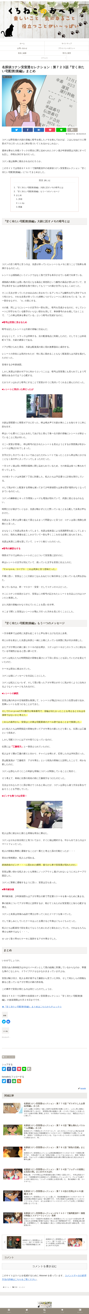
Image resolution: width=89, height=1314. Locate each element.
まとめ (19, 195)
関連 (20, 207)
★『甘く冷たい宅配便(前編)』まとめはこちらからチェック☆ (32, 1007)
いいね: (21, 203)
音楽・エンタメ (8, 1057)
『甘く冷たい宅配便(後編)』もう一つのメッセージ (37, 191)
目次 (41, 180)
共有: (20, 199)
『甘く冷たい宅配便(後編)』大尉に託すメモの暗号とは (39, 187)
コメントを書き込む (44, 1266)
